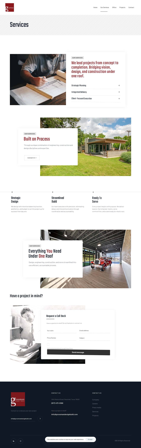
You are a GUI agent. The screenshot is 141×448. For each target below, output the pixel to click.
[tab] (94, 90)
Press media (96, 407)
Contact (131, 7)
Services (95, 411)
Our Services (104, 7)
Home (95, 7)
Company (95, 400)
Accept (90, 439)
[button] (94, 90)
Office (114, 7)
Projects (122, 7)
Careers (95, 404)
